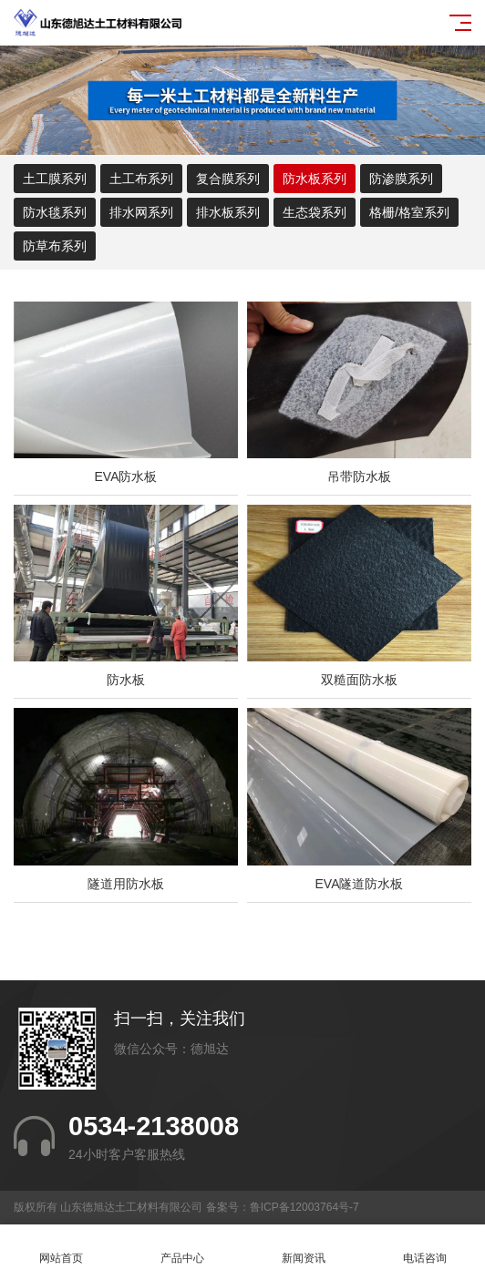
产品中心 (181, 1248)
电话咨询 (424, 1248)
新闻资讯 (303, 1248)
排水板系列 (228, 212)
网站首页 (60, 1248)
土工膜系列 (55, 178)
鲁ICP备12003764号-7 (304, 1207)
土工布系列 (141, 178)
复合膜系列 (228, 178)
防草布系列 (55, 246)
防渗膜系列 (401, 178)
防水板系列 (314, 178)
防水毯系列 (55, 212)
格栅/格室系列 (409, 212)
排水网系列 (141, 212)
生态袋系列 (314, 212)
